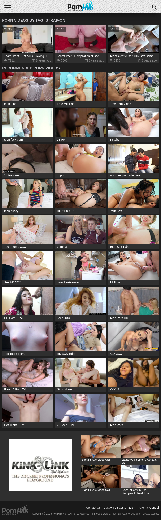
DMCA (107, 507)
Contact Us (93, 507)
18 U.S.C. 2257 (125, 507)
